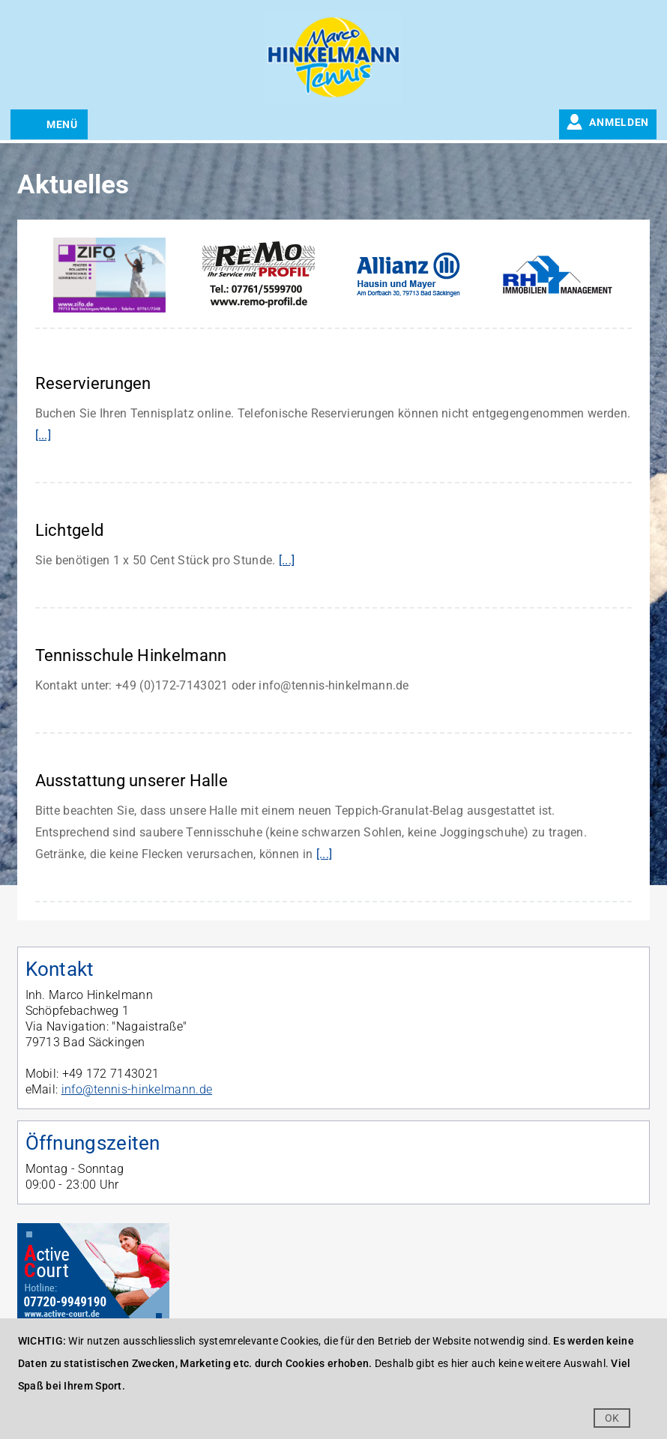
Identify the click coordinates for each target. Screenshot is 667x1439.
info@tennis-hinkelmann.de (137, 1089)
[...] (43, 435)
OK (612, 1418)
